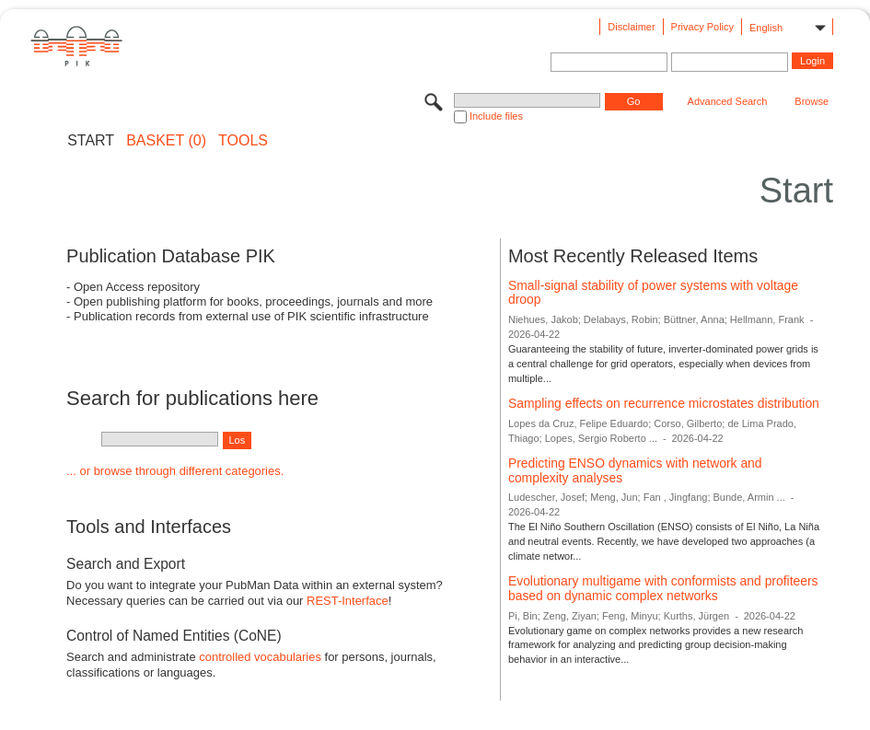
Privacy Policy (702, 26)
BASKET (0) (166, 140)
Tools (243, 140)
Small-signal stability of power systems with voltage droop (653, 292)
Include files (496, 116)
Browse (812, 101)
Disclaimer (631, 26)
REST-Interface (348, 601)
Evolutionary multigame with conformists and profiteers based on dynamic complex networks (663, 588)
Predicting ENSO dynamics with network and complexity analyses (635, 470)
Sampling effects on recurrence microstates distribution (663, 403)
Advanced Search (728, 101)
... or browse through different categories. (175, 471)
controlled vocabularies (260, 657)
